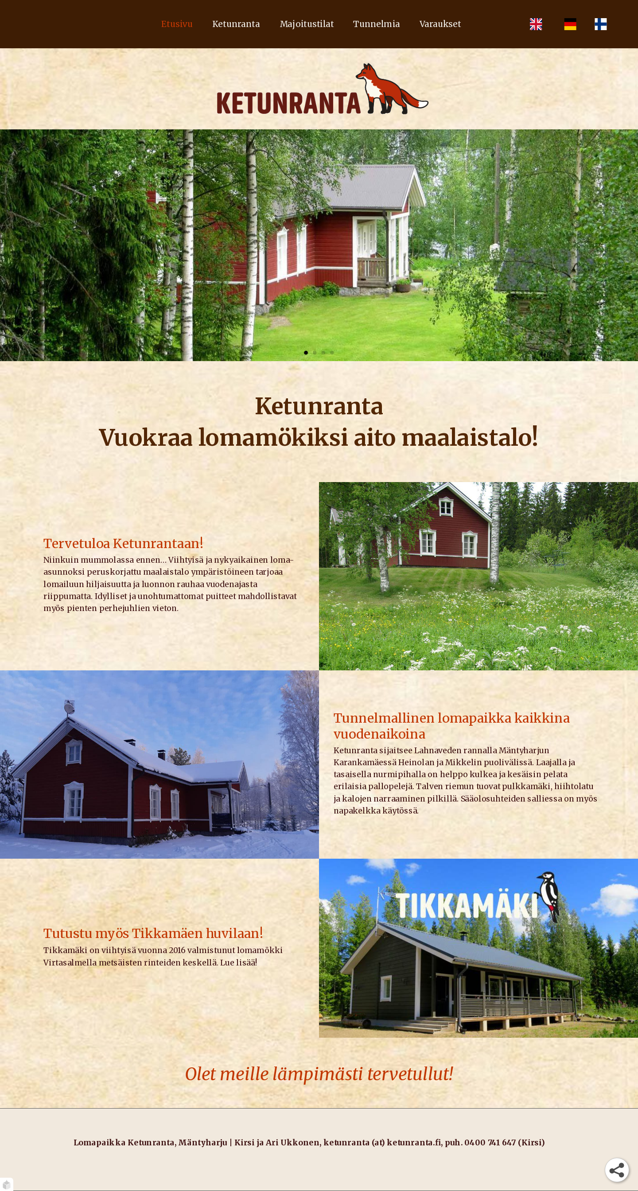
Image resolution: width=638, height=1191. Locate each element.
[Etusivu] (319, 88)
